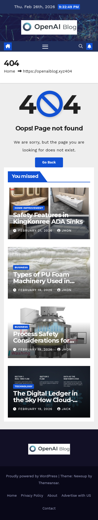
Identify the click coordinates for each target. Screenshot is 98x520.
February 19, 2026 (36, 290)
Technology (23, 386)
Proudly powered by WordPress (32, 476)
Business (21, 267)
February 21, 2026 (36, 230)
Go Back (49, 162)
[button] (81, 46)
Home (9, 71)
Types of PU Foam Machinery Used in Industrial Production (45, 281)
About (52, 495)
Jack (64, 409)
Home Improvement (29, 207)
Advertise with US (76, 495)
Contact (48, 508)
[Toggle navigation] (45, 46)
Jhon (64, 230)
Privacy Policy (32, 495)
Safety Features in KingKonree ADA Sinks (48, 218)
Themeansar (48, 483)
